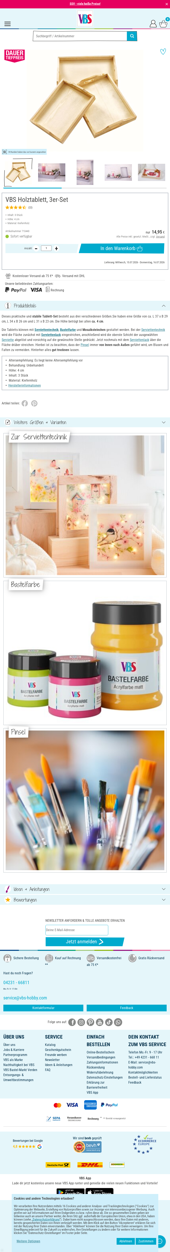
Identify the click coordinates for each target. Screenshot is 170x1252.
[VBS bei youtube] (99, 1022)
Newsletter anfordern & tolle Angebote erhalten (85, 921)
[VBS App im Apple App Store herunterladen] (99, 1192)
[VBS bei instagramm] (81, 1022)
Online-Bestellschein (101, 1052)
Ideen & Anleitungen (58, 1065)
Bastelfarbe (68, 330)
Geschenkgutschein (58, 1050)
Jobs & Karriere (13, 1050)
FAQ (47, 1070)
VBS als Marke (13, 1060)
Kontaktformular (43, 1008)
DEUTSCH (85, 1206)
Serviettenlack (51, 335)
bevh (88, 1138)
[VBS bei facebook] (72, 1022)
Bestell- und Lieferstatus (145, 1077)
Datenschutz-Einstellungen (105, 1077)
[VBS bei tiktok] (109, 1022)
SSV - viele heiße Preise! (85, 4)
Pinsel (85, 345)
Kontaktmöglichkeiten (143, 1072)
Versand (160, 236)
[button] (6, 100)
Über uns (9, 1045)
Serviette (8, 340)
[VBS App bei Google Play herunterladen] (71, 1192)
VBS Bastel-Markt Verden (20, 1070)
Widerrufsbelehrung (100, 1072)
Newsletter (52, 1060)
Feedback (126, 1008)
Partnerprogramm (15, 1055)
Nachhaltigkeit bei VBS (18, 1065)
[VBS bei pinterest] (90, 1022)
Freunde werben (56, 1055)
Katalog (50, 1045)
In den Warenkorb (121, 248)
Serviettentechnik (47, 330)
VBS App (92, 1093)
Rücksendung (96, 1067)
